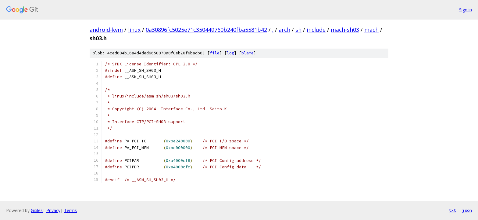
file (214, 53)
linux (134, 29)
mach (371, 29)
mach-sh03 (345, 29)
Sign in (465, 10)
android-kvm (106, 29)
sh (298, 29)
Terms (70, 210)
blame (247, 53)
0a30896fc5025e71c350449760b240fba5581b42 (206, 29)
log (230, 53)
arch (284, 29)
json (467, 210)
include (316, 29)
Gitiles (37, 210)
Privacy (53, 210)
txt (452, 210)
